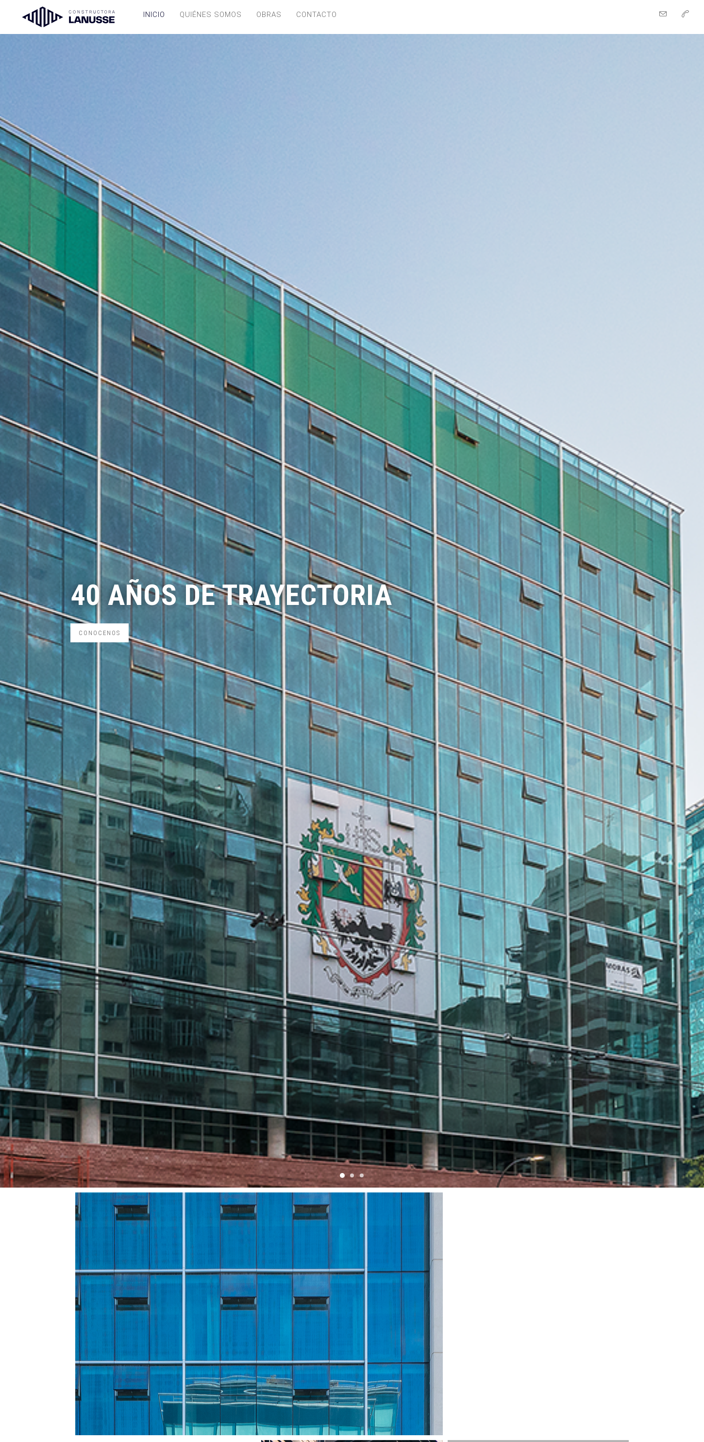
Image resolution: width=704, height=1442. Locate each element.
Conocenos (99, 633)
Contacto (316, 14)
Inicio (154, 14)
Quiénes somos (211, 14)
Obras (269, 14)
